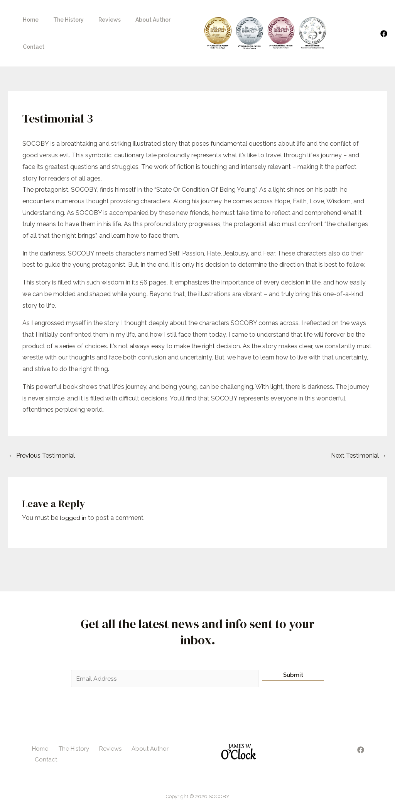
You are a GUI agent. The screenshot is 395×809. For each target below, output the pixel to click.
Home (29, 22)
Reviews (100, 22)
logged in (73, 496)
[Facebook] (383, 22)
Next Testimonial (359, 434)
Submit (293, 653)
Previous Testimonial (41, 434)
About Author (139, 22)
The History (62, 22)
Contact (178, 22)
